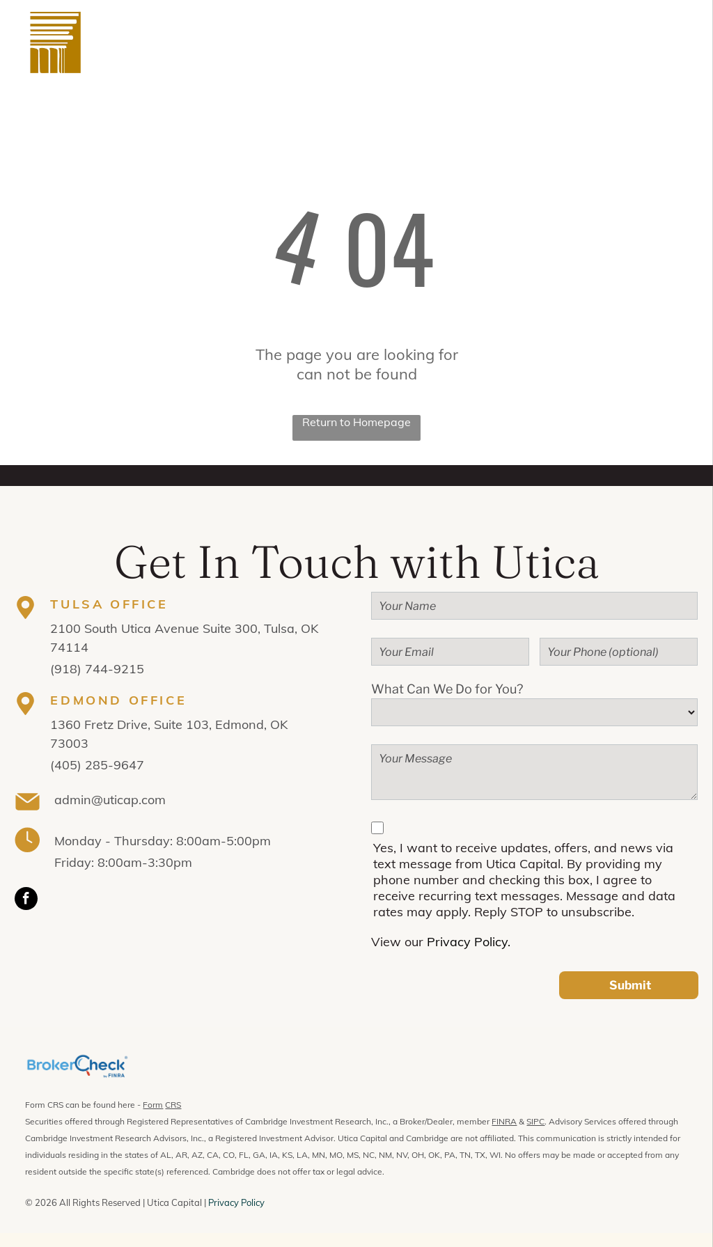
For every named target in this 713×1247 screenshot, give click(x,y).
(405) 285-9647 (97, 765)
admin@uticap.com (110, 800)
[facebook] (26, 900)
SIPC (535, 1121)
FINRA (504, 1121)
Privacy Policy (236, 1202)
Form (153, 1104)
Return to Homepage (356, 422)
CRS (173, 1104)
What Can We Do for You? (447, 689)
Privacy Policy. (468, 942)
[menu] (682, 42)
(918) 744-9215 (97, 669)
